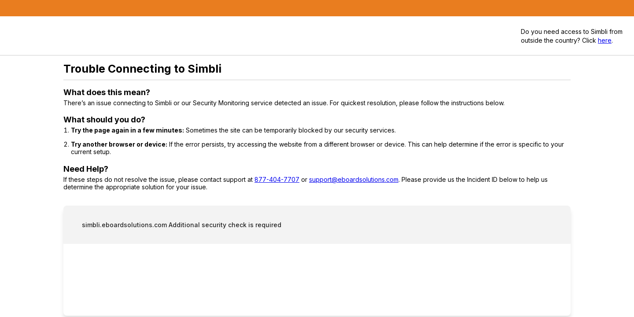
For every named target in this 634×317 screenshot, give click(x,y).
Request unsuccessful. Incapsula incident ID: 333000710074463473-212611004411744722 (317, 158)
